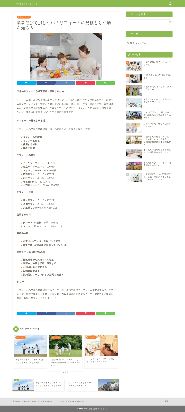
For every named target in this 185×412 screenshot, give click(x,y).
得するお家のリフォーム (27, 4)
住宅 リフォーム (23, 17)
